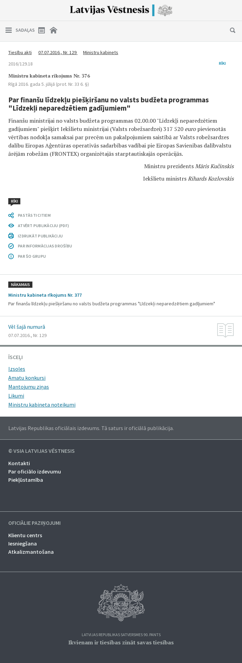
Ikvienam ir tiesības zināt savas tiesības (121, 642)
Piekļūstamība (25, 479)
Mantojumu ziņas (28, 386)
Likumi (16, 395)
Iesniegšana (22, 543)
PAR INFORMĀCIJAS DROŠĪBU (45, 245)
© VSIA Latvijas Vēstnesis (41, 451)
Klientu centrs (25, 535)
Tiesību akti (20, 52)
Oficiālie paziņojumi (34, 523)
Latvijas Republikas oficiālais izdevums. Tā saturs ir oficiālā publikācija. (91, 428)
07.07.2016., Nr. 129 (58, 52)
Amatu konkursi (27, 377)
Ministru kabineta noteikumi (41, 404)
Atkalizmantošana (31, 551)
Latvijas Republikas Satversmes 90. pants (121, 635)
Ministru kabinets (100, 52)
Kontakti (19, 463)
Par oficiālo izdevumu (34, 471)
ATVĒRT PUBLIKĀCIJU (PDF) (43, 225)
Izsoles (16, 368)
